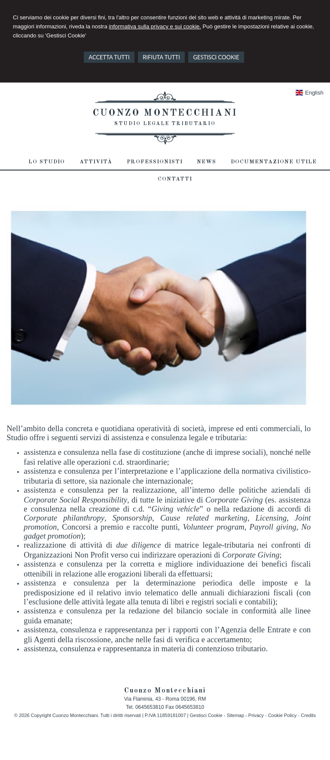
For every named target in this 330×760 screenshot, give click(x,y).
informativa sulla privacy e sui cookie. (155, 26)
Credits (308, 715)
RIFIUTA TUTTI (161, 57)
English (310, 92)
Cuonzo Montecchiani (165, 113)
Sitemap (235, 715)
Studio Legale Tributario (165, 123)
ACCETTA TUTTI (109, 57)
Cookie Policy (282, 715)
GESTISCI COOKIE (216, 57)
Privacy (256, 715)
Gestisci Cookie (205, 715)
